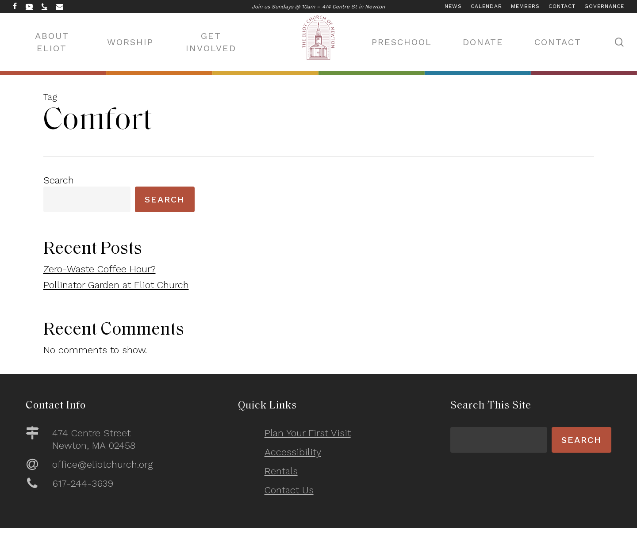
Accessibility (293, 452)
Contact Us (289, 490)
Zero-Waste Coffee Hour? (99, 269)
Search (58, 180)
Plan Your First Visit (308, 433)
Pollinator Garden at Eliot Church (116, 284)
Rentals (281, 471)
